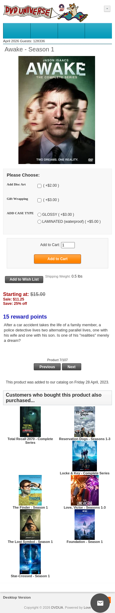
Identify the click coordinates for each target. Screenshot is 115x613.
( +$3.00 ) (50, 200)
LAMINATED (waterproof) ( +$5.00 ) (71, 221)
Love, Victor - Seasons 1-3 (85, 507)
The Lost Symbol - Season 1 (30, 542)
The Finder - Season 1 (30, 507)
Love (87, 607)
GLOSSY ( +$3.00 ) (58, 214)
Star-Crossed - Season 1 (30, 576)
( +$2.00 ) (50, 186)
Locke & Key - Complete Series (84, 473)
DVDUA (57, 607)
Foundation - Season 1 (85, 542)
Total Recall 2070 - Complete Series (30, 440)
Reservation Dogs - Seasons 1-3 (84, 439)
